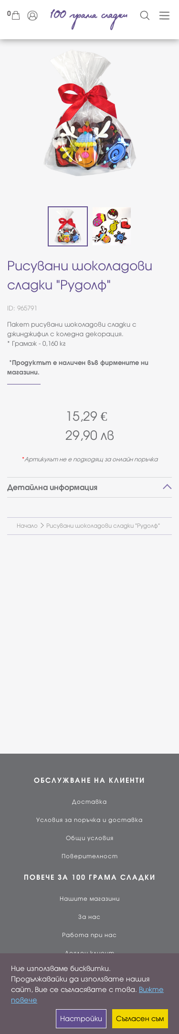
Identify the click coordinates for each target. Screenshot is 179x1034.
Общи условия (90, 838)
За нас (89, 917)
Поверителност (90, 856)
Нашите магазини (90, 898)
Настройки (81, 1019)
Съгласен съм (140, 1019)
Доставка (89, 802)
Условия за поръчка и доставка (89, 820)
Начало (27, 525)
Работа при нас (89, 935)
